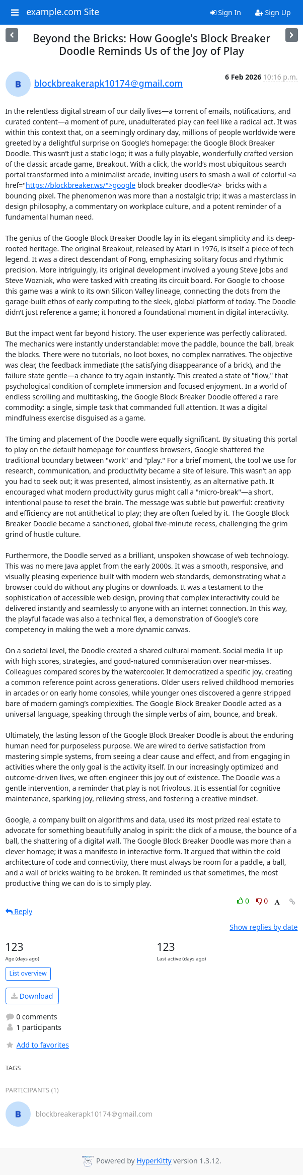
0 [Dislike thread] (262, 901)
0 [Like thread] (244, 901)
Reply (19, 911)
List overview (28, 973)
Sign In (225, 12)
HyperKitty (153, 1160)
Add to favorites (37, 1045)
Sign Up (273, 12)
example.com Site (62, 12)
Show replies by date (263, 927)
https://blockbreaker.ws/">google (80, 185)
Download (32, 996)
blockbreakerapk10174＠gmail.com (108, 83)
